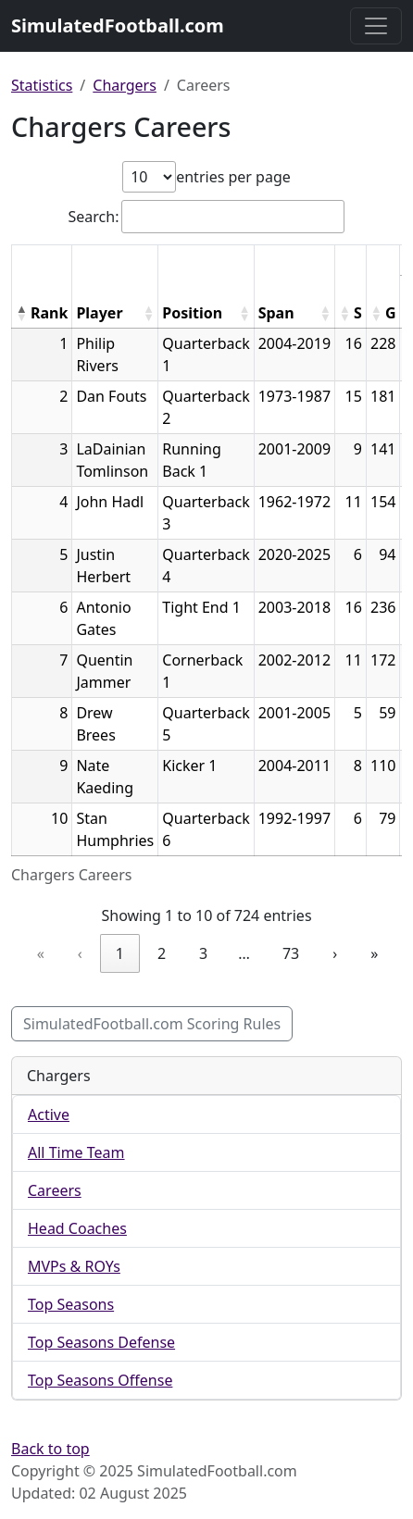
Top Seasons (71, 1304)
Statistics (41, 85)
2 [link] (161, 953)
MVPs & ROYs (74, 1266)
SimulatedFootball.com (117, 25)
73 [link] (290, 953)
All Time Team (76, 1152)
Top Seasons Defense (101, 1342)
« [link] (40, 953)
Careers (54, 1190)
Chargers (124, 85)
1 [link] (120, 953)
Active (48, 1114)
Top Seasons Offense (100, 1380)
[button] (21, 313)
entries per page (233, 177)
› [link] (334, 953)
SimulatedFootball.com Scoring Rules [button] (152, 1024)
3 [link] (203, 953)
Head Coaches (77, 1228)
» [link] (374, 953)
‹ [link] (80, 953)
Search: (94, 216)
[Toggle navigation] (376, 25)
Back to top (50, 1448)
